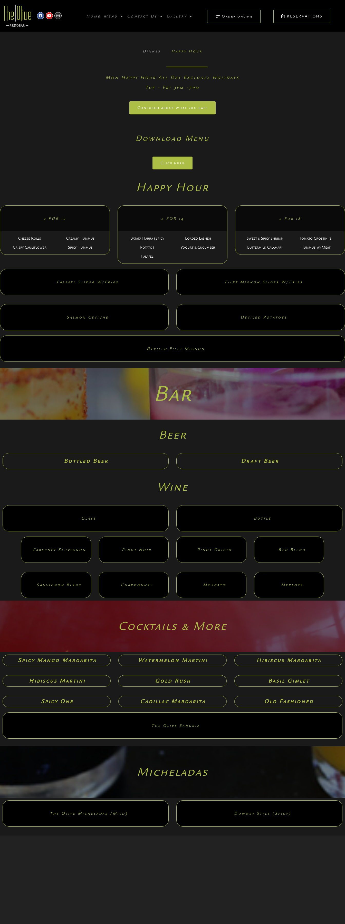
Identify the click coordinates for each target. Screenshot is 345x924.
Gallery (180, 16)
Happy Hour (187, 51)
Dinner (151, 51)
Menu (114, 16)
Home (93, 16)
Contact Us (145, 16)
